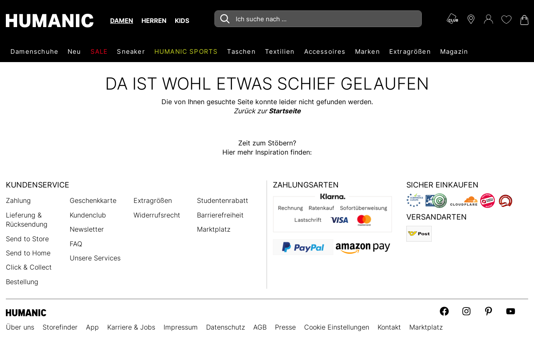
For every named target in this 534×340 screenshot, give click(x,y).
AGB (260, 327)
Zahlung (18, 200)
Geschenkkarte (93, 200)
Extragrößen (153, 200)
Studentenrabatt (222, 200)
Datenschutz (225, 327)
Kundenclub (88, 215)
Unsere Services (95, 258)
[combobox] (318, 18)
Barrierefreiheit (220, 215)
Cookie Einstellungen (336, 327)
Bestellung (22, 282)
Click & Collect (29, 267)
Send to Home (28, 253)
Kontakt (389, 327)
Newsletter (87, 229)
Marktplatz (213, 229)
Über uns (20, 327)
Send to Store (27, 239)
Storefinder (60, 327)
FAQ (76, 244)
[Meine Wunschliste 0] (506, 20)
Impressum (181, 327)
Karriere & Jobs (131, 327)
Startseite (285, 111)
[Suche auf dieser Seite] (318, 18)
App (92, 327)
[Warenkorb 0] (523, 20)
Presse (285, 327)
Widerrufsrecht (157, 215)
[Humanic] (26, 311)
